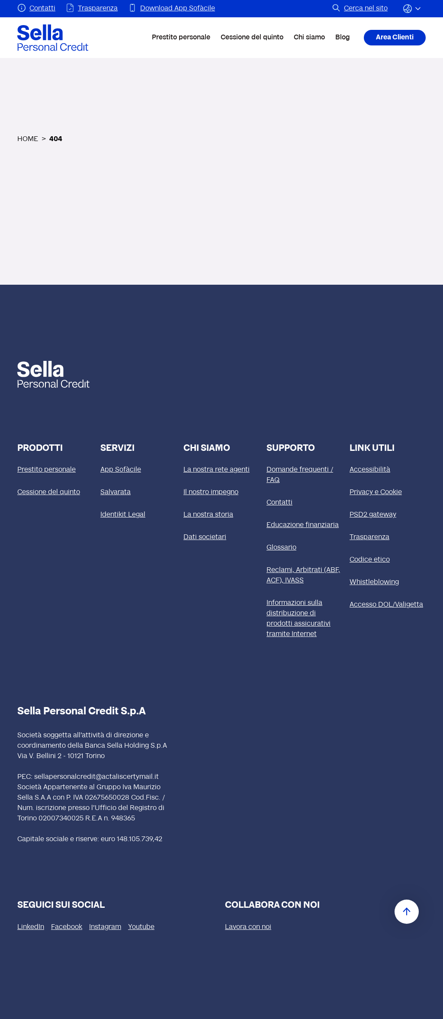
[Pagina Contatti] (36, 8)
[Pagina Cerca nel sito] (360, 8)
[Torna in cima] (407, 912)
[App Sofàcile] (138, 470)
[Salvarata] (138, 492)
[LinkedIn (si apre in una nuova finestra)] (30, 927)
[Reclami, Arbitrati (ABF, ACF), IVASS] (304, 575)
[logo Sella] (58, 374)
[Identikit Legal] (138, 515)
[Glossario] (304, 548)
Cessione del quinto (252, 37)
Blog (342, 37)
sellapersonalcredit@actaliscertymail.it (96, 777)
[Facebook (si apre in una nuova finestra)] (66, 927)
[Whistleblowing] (388, 582)
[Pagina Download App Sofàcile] (171, 8)
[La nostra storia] (221, 515)
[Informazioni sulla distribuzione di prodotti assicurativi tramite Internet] (304, 619)
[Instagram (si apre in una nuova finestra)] (105, 927)
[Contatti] (304, 503)
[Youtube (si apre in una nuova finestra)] (141, 927)
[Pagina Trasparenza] (92, 8)
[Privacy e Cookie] (388, 492)
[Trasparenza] (388, 537)
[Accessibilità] (388, 470)
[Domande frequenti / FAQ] (304, 475)
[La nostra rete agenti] (221, 470)
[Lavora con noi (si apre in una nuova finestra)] (248, 927)
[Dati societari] (221, 537)
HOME (27, 139)
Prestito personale (181, 37)
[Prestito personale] (55, 470)
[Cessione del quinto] (55, 492)
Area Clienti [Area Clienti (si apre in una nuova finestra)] (395, 37)
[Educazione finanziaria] (304, 525)
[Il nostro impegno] (221, 492)
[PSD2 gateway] (388, 515)
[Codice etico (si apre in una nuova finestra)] (388, 560)
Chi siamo (309, 37)
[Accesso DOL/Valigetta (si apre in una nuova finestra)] (388, 605)
